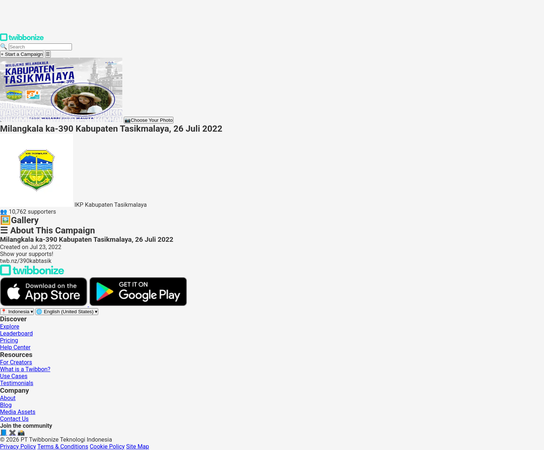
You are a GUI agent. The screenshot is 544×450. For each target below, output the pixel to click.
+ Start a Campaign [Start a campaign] (22, 54)
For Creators (16, 362)
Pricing (9, 340)
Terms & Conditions (62, 446)
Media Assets (17, 411)
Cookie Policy (107, 446)
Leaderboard (16, 333)
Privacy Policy (18, 446)
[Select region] (17, 311)
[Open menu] (48, 54)
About (8, 398)
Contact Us (14, 418)
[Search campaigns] (40, 46)
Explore (9, 326)
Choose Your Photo (148, 120)
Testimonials (16, 383)
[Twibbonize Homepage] (22, 39)
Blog (6, 404)
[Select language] (66, 311)
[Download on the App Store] (44, 304)
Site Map (137, 446)
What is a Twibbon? (25, 369)
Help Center (15, 347)
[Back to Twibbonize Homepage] (32, 273)
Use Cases (13, 376)
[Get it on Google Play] (138, 304)
